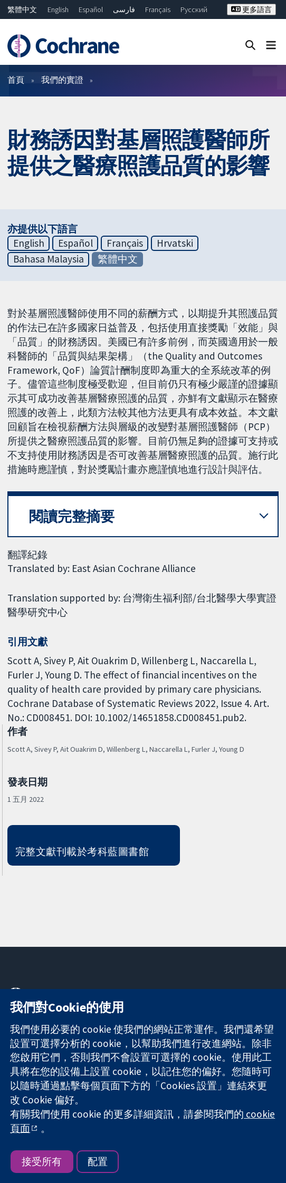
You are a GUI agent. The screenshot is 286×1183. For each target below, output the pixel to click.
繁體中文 (22, 9)
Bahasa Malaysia (48, 259)
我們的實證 (62, 79)
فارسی (124, 9)
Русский (193, 9)
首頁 (15, 79)
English (58, 9)
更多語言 (251, 9)
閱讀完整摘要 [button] (72, 516)
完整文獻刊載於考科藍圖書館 (82, 851)
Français (157, 9)
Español (91, 9)
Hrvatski (175, 243)
